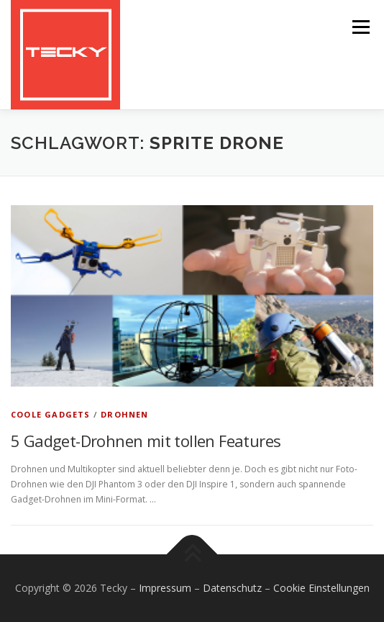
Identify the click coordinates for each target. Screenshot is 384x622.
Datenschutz (232, 588)
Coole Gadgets (51, 414)
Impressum (165, 588)
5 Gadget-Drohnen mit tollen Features (145, 440)
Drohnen (124, 414)
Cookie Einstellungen (321, 588)
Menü (360, 27)
